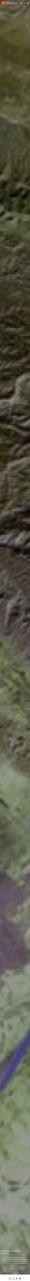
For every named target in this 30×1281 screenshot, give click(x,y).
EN (25, 3)
